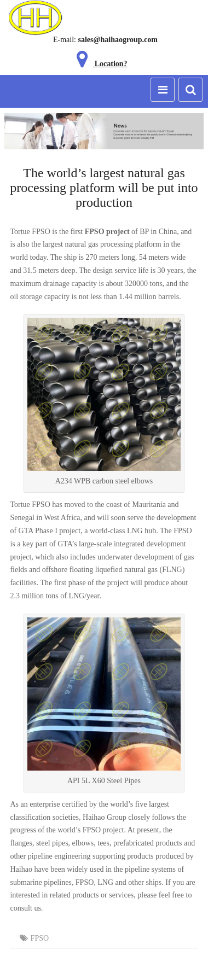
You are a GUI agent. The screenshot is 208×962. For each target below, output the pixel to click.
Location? (99, 64)
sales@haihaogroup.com (117, 40)
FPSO (40, 938)
